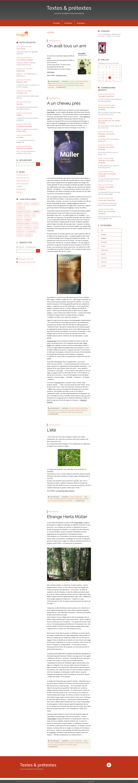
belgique (28, 219)
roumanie (51, 87)
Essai (26, 204)
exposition (34, 204)
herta (77, 83)
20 (103, 78)
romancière (62, 123)
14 (106, 75)
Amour (35, 223)
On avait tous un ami (66, 45)
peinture (28, 227)
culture (36, 211)
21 (106, 78)
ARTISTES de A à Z (22, 181)
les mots (57, 382)
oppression (71, 85)
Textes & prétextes (69, 8)
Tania (100, 96)
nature (19, 219)
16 (113, 75)
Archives (68, 23)
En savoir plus (91, 781)
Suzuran (19, 104)
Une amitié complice (24, 60)
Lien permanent (53, 81)
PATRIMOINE (21, 189)
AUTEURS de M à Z (22, 178)
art (33, 215)
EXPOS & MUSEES (22, 184)
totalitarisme (68, 500)
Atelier (19, 115)
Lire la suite (116, 36)
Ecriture (20, 235)
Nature (103, 254)
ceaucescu (59, 83)
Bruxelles (104, 242)
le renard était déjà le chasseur (64, 499)
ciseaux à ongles (72, 203)
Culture (71, 81)
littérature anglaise (23, 223)
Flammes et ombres (24, 148)
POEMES (19, 192)
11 (120, 72)
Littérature (78, 81)
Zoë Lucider (103, 121)
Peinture (104, 262)
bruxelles (29, 235)
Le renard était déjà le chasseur (65, 491)
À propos (81, 23)
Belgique (104, 238)
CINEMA (19, 187)
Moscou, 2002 (21, 82)
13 (103, 75)
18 (120, 75)
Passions (85, 81)
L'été (51, 430)
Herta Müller (51, 112)
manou (100, 174)
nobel (75, 744)
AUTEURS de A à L (22, 175)
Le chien (19, 137)
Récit (35, 227)
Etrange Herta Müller (67, 516)
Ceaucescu (52, 732)
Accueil (56, 23)
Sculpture (20, 208)
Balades (103, 234)
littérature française (23, 211)
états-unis (20, 231)
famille (19, 204)
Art (102, 230)
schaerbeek (31, 231)
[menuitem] (56, 23)
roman (19, 215)
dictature (72, 83)
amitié (53, 83)
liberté (81, 83)
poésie (27, 215)
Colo (100, 187)
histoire (19, 227)
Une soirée (20, 49)
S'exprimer (20, 71)
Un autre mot (21, 93)
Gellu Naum (50, 72)
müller (65, 85)
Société (103, 266)
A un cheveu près (64, 103)
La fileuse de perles (24, 126)
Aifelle (100, 211)
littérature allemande (55, 85)
